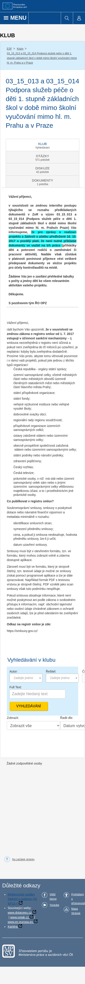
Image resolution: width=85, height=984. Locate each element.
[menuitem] (67, 18)
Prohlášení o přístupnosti (78, 899)
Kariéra (13, 926)
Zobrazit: (13, 718)
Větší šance (53, 896)
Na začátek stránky (23, 859)
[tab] (42, 145)
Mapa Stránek (75, 911)
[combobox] (25, 678)
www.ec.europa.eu (20, 922)
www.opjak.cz (19, 917)
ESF (9, 48)
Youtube (54, 905)
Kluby (20, 48)
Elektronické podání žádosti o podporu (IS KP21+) (22, 899)
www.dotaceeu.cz (20, 912)
